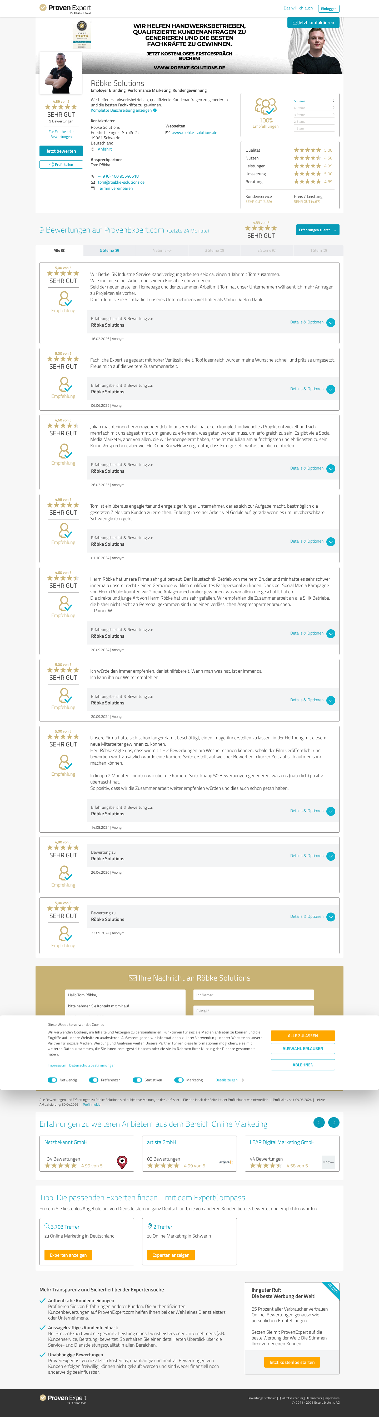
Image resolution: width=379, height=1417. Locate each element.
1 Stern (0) (318, 250)
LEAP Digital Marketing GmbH (282, 1142)
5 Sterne (299, 101)
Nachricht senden (221, 1062)
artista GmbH (161, 1142)
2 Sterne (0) (266, 250)
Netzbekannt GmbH (66, 1142)
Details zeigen (226, 1407)
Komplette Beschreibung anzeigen (123, 110)
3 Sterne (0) (214, 250)
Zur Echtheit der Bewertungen (61, 134)
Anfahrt (105, 149)
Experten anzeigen (68, 1254)
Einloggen (329, 8)
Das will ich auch (298, 8)
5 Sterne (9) (109, 250)
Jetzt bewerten (61, 150)
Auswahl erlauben (303, 1376)
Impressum (57, 1392)
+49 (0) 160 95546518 (118, 176)
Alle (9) (59, 250)
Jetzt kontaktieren (313, 22)
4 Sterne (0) (162, 250)
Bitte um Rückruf (216, 1026)
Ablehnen (303, 1392)
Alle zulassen (303, 1363)
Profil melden (92, 1104)
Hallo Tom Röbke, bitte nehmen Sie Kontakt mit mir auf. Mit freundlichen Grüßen (125, 1035)
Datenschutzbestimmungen (92, 1392)
